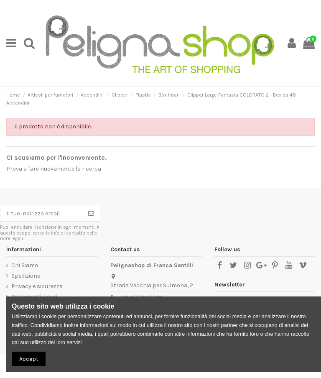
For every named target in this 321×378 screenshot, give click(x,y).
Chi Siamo (24, 265)
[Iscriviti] (91, 213)
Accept (28, 359)
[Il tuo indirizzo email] (41, 213)
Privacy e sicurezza (37, 286)
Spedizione (25, 275)
